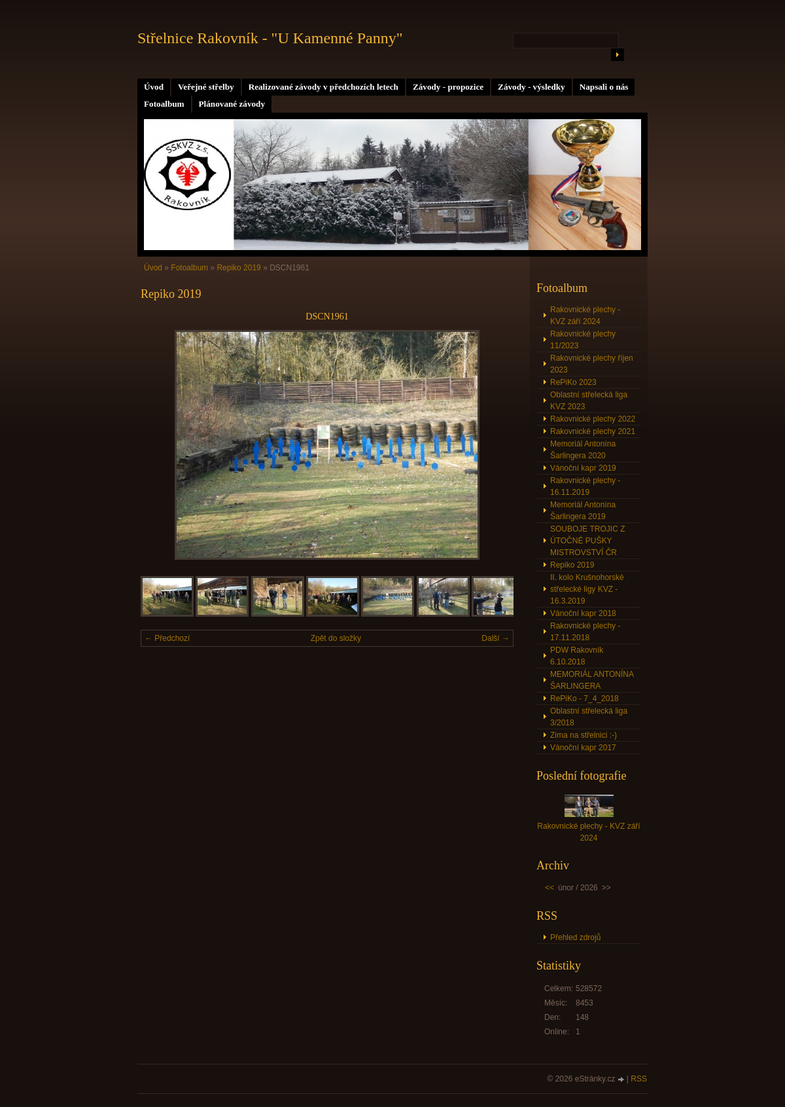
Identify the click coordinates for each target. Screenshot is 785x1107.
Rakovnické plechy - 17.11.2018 (585, 631)
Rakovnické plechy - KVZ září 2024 (585, 315)
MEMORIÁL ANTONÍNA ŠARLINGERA (592, 680)
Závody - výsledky (531, 87)
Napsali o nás (604, 87)
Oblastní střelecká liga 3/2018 (588, 716)
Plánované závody (232, 104)
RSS (639, 1078)
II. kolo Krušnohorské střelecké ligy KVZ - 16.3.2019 (587, 589)
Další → (495, 638)
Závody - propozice (448, 87)
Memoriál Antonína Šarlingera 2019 (583, 510)
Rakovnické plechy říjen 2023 (591, 364)
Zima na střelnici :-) (583, 735)
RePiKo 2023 (573, 382)
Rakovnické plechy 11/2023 (583, 339)
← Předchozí (167, 638)
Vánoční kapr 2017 (583, 747)
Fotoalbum (164, 104)
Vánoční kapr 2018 (583, 613)
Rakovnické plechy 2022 (592, 419)
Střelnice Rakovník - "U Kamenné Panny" (270, 37)
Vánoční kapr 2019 (583, 468)
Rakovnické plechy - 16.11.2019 (585, 486)
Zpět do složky (336, 638)
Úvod (154, 87)
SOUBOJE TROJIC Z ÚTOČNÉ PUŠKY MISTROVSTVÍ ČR (587, 540)
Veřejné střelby (206, 87)
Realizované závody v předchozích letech (323, 87)
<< (549, 887)
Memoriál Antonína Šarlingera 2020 (583, 449)
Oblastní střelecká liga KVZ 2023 (588, 400)
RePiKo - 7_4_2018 (584, 698)
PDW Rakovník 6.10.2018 (576, 655)
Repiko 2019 (238, 267)
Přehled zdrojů (575, 937)
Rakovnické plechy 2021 (592, 431)
